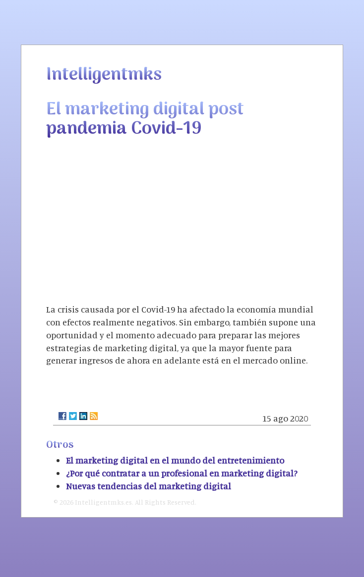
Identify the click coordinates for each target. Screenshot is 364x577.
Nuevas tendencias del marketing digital (148, 485)
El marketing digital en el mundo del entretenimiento (175, 460)
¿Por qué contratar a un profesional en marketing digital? (182, 473)
